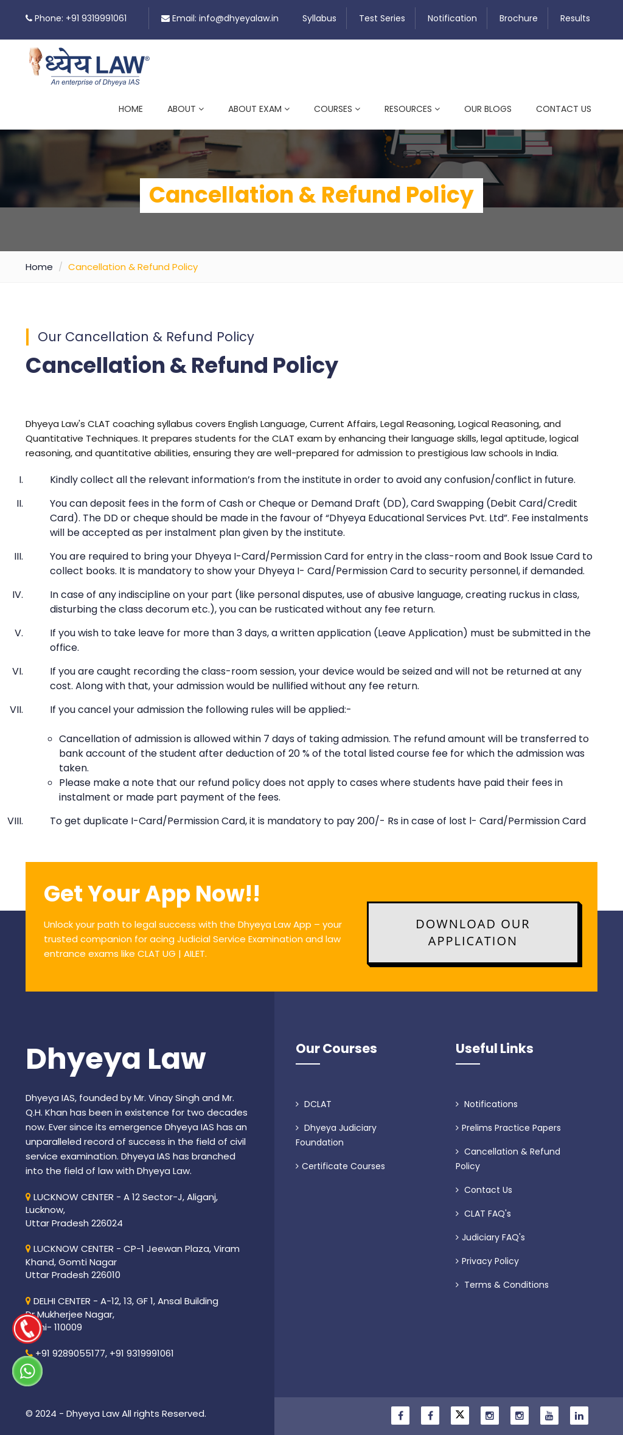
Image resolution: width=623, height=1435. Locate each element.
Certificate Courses (340, 1159)
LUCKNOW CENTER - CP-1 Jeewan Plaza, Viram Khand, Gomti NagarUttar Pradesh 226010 (133, 1254)
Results (575, 18)
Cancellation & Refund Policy (508, 1151)
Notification (452, 18)
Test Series (382, 18)
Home (131, 109)
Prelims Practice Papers (508, 1120)
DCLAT (314, 1097)
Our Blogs (488, 109)
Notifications (487, 1097)
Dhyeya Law (116, 1052)
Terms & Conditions (502, 1277)
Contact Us (563, 109)
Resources (412, 109)
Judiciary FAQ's (490, 1230)
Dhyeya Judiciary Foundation (336, 1127)
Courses (337, 109)
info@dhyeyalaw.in (239, 18)
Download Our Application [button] (473, 925)
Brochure (518, 18)
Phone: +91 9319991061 (81, 18)
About (185, 109)
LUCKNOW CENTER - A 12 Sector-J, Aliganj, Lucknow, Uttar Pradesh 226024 (122, 1202)
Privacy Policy (487, 1254)
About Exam (259, 109)
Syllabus (319, 18)
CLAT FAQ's (483, 1206)
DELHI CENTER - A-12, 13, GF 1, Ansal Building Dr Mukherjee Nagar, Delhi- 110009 (122, 1306)
